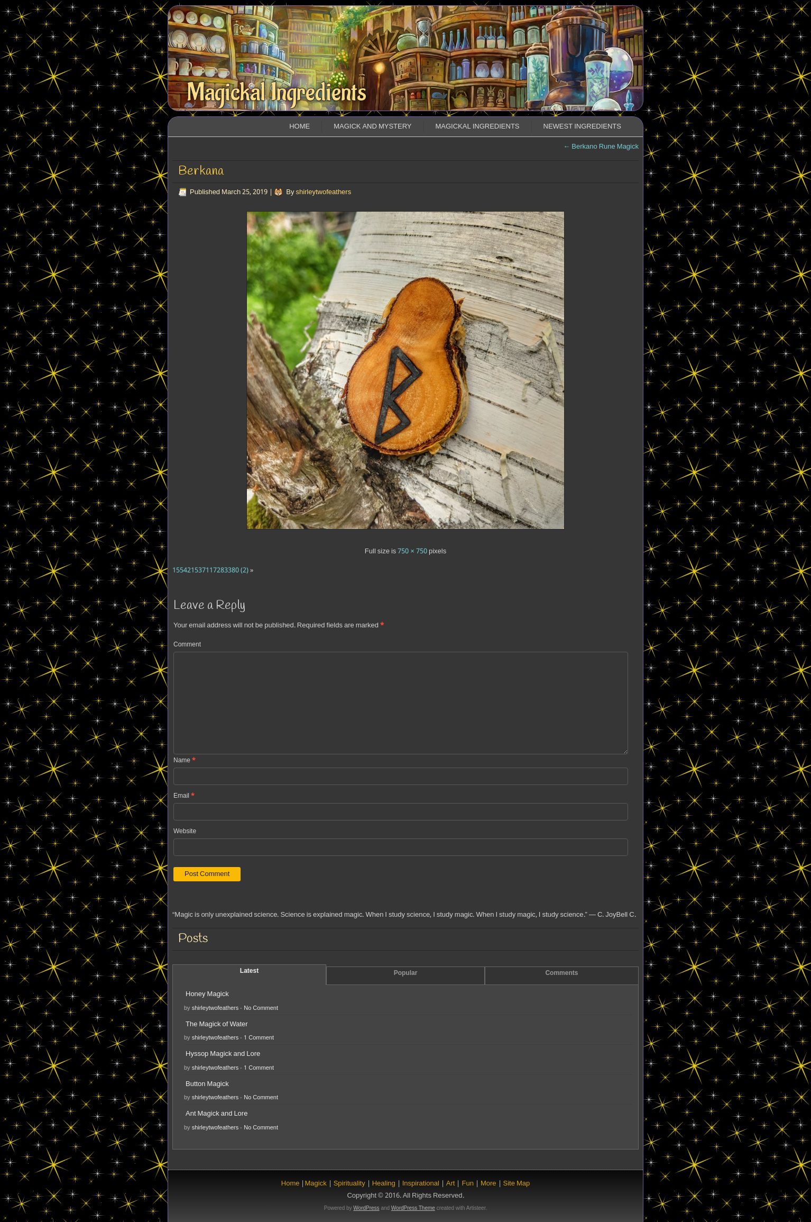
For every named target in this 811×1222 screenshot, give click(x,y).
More (488, 1184)
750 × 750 (412, 551)
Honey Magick (207, 994)
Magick (315, 1184)
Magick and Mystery (372, 127)
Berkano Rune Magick (601, 147)
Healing (383, 1184)
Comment (187, 645)
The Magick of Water (217, 1024)
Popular (406, 973)
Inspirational (420, 1184)
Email (184, 796)
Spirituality (349, 1184)
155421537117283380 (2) (210, 570)
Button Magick (207, 1084)
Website (184, 831)
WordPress (366, 1208)
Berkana (201, 171)
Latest (249, 971)
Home (299, 127)
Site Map (516, 1184)
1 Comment (259, 1038)
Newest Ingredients (582, 127)
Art (450, 1184)
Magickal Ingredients (276, 92)
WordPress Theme (413, 1208)
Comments (561, 973)
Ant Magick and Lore (216, 1114)
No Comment (261, 1008)
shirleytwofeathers (323, 192)
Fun (467, 1184)
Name (184, 760)
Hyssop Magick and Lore (223, 1054)
